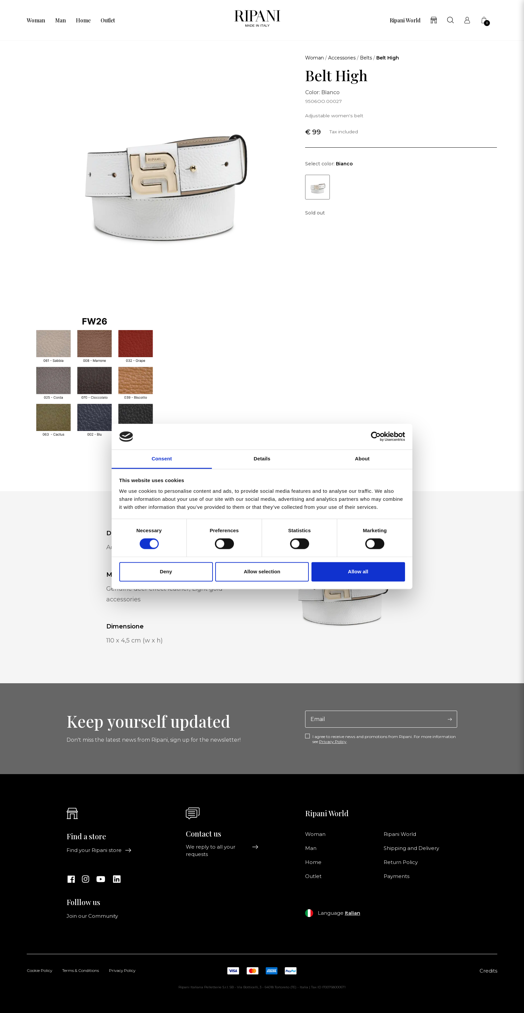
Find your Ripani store (99, 850)
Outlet (108, 20)
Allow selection (262, 571)
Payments (396, 876)
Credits (488, 971)
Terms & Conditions (80, 971)
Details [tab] (262, 458)
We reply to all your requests (222, 850)
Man (60, 20)
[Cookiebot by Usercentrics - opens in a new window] (376, 437)
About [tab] (362, 458)
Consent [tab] (162, 458)
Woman (36, 20)
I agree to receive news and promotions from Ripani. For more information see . (384, 739)
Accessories (342, 58)
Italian (352, 913)
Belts (366, 58)
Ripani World (405, 20)
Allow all (358, 571)
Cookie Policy (39, 971)
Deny (166, 571)
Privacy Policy (333, 741)
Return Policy (401, 862)
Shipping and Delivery (411, 848)
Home (83, 20)
